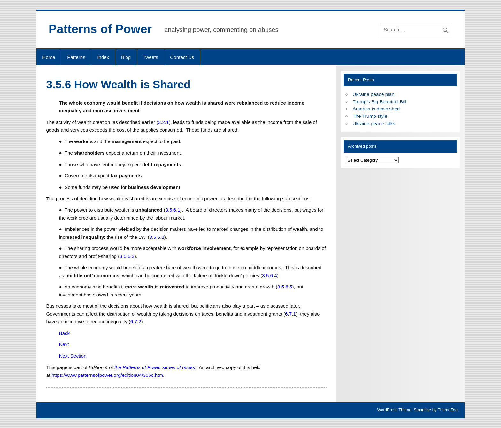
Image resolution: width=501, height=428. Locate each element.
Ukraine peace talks (374, 123)
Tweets (150, 57)
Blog (126, 57)
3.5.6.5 (284, 286)
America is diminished (376, 108)
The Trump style (370, 116)
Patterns (76, 57)
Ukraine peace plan (374, 94)
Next (64, 344)
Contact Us (182, 57)
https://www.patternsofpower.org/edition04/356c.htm (107, 375)
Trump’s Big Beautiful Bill (379, 101)
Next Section (72, 356)
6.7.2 (135, 321)
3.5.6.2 (156, 237)
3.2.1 (163, 122)
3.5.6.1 (172, 210)
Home (48, 57)
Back (64, 333)
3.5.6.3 (126, 256)
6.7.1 (290, 314)
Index (103, 57)
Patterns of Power (100, 29)
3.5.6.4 (269, 275)
